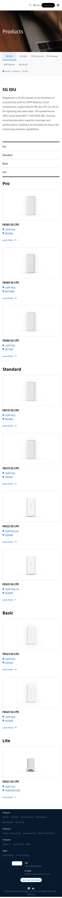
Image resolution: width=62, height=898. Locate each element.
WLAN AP (23, 64)
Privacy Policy (22, 855)
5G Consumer (37, 56)
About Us (6, 844)
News (28, 844)
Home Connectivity (11, 833)
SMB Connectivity (46, 833)
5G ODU (23, 56)
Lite (4, 172)
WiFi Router (9, 64)
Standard (7, 155)
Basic (5, 163)
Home (7, 71)
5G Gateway (52, 56)
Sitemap (31, 895)
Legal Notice (8, 855)
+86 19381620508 (33, 866)
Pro (4, 146)
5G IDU (9, 56)
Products (16, 71)
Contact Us (48, 5)
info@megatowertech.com (37, 873)
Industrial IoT (29, 833)
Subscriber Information (31, 880)
